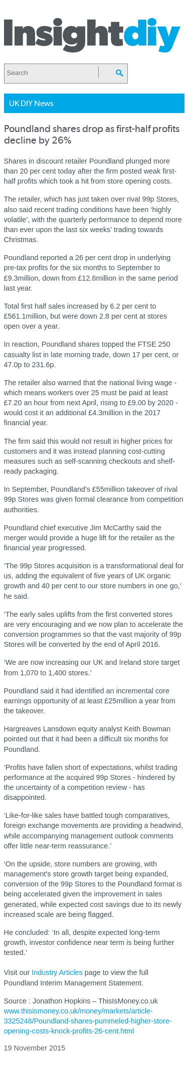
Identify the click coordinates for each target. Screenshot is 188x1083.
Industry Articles (57, 972)
